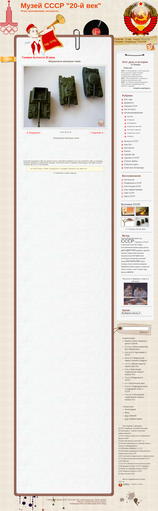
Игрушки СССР (130, 106)
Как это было (130, 109)
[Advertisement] (59, 150)
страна (140, 269)
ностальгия (133, 261)
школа (130, 272)
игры (130, 256)
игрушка (140, 253)
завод (130, 253)
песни (130, 264)
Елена (127, 341)
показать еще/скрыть (141, 88)
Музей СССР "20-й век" (61, 6)
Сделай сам (129, 154)
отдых (142, 261)
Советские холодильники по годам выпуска (138, 456)
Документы (129, 103)
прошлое (125, 267)
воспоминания (127, 247)
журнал (124, 253)
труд (145, 269)
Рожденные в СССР (133, 183)
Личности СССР (131, 141)
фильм (124, 272)
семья (123, 269)
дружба (146, 250)
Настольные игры (137, 383)
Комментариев (133, 419)
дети (123, 250)
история (136, 256)
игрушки (124, 256)
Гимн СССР (129, 193)
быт (135, 245)
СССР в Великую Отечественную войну (135, 463)
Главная (118, 39)
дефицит (139, 250)
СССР (127, 241)
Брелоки (130, 116)
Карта (136, 39)
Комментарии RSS (93, 504)
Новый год (138, 238)
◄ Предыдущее (33, 133)
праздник (143, 264)
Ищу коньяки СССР (128, 474)
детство (131, 250)
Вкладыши (131, 120)
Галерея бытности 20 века (38, 57)
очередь (124, 264)
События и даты (131, 164)
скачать (129, 269)
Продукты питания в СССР (132, 471)
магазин (142, 258)
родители (145, 267)
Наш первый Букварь (133, 190)
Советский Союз (127, 245)
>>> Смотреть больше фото (135, 229)
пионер (136, 264)
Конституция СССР (132, 186)
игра (134, 253)
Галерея (118, 41)
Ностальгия (129, 148)
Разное (127, 151)
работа (132, 267)
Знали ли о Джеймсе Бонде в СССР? (134, 469)
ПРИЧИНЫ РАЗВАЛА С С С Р (131, 448)
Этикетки (130, 136)
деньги (146, 247)
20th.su (80, 502)
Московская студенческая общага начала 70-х (134, 372)
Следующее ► (97, 133)
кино (142, 256)
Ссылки (142, 41)
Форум (145, 39)
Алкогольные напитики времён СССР (136, 458)
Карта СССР (129, 196)
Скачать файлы (131, 161)
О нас (128, 39)
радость (138, 267)
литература (134, 258)
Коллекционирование (133, 113)
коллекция (125, 258)
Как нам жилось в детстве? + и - (133, 441)
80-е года (128, 99)
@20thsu (126, 484)
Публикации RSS (76, 504)
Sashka (103, 500)
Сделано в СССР (131, 158)
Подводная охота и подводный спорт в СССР (136, 389)
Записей (130, 416)
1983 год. (125, 461)
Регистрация (130, 409)
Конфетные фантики (134, 126)
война (140, 245)
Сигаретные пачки (133, 133)
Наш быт (128, 144)
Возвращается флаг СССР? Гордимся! (135, 466)
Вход (127, 413)
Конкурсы (130, 41)
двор (141, 247)
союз (135, 269)
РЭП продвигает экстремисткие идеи (134, 428)
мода (123, 261)
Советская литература (134, 168)
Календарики (131, 123)
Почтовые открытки (134, 130)
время (135, 247)
